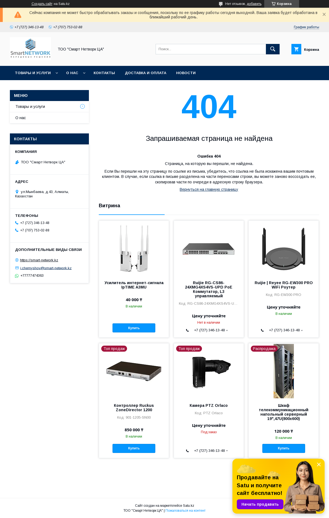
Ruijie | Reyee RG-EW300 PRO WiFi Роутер (284, 285)
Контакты (104, 73)
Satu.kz (188, 506)
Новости (186, 73)
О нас (72, 73)
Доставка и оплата (145, 73)
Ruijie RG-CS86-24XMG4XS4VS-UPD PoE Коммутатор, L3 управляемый (208, 289)
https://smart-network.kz (39, 260)
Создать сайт (42, 4)
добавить (254, 4)
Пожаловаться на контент (185, 511)
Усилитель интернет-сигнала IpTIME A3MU (134, 285)
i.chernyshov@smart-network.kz (46, 268)
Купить (134, 328)
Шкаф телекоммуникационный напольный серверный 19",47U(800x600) (283, 412)
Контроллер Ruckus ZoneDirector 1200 (134, 407)
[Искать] (273, 49)
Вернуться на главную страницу (209, 189)
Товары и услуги (33, 73)
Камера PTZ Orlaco (209, 405)
